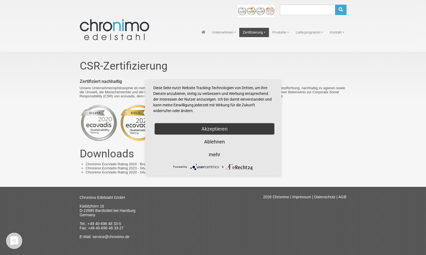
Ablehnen (214, 141)
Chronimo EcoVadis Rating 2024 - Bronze (128, 164)
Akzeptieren (214, 128)
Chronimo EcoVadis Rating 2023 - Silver (126, 168)
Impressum (301, 197)
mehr (214, 154)
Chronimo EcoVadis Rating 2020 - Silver (126, 172)
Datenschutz (324, 197)
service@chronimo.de (111, 237)
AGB (342, 197)
